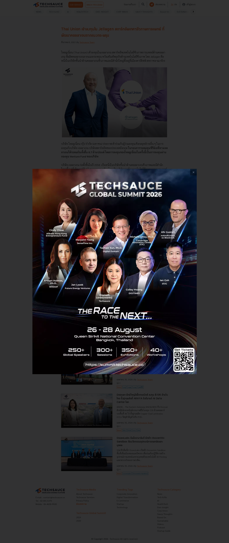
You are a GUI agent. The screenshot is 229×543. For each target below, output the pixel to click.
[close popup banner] (193, 172)
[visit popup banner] (114, 271)
